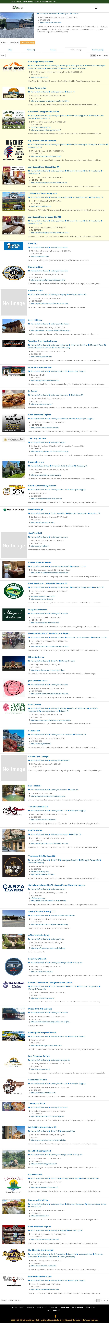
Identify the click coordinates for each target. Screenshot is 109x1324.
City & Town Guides (92, 171)
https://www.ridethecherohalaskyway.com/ (46, 499)
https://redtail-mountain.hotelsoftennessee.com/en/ (49, 573)
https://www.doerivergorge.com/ (42, 522)
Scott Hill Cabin (35, 320)
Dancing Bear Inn (36, 462)
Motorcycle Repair (76, 65)
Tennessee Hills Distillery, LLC (41, 856)
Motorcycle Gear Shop (78, 345)
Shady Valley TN (96, 197)
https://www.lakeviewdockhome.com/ (44, 1187)
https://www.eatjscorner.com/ (41, 404)
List (93, 55)
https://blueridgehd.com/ (40, 77)
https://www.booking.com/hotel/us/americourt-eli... (49, 183)
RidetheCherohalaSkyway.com (42, 486)
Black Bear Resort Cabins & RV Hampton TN (47, 583)
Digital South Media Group (53, 1320)
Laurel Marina (34, 704)
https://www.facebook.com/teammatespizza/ (47, 1116)
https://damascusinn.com (40, 1216)
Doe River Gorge (35, 509)
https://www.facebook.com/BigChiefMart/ (46, 156)
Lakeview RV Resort (37, 959)
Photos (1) (31, 50)
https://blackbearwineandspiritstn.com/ (45, 428)
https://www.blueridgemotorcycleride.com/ (46, 1045)
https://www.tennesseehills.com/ (42, 874)
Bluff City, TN (75, 834)
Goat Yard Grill (35, 533)
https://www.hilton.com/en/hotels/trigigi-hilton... (48, 670)
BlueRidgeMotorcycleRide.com (42, 1032)
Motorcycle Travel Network (87, 1320)
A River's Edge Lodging (38, 935)
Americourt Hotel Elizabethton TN (43, 167)
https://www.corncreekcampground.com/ (46, 130)
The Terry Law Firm (37, 438)
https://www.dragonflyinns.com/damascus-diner (48, 280)
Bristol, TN (70, 92)
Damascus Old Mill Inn (38, 1200)
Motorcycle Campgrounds (77, 115)
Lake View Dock (35, 1174)
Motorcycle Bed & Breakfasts (62, 466)
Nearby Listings (98, 50)
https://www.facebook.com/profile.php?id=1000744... (50, 694)
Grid (99, 55)
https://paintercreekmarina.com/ (42, 998)
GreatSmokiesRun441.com (40, 367)
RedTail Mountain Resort (39, 562)
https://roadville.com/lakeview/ (42, 972)
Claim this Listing (28, 43)
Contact (56, 1310)
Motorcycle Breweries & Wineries (62, 418)
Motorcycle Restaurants (58, 247)
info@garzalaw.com (38, 898)
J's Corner (32, 391)
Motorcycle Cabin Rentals (68, 14)
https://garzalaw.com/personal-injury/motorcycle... (49, 901)
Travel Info (53, 1307)
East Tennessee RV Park (39, 1056)
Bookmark (15, 43)
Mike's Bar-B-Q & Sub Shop (40, 1009)
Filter (2, 55)
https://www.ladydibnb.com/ (41, 744)
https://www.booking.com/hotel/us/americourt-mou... (50, 233)
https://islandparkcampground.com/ (44, 1164)
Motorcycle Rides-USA (58, 371)
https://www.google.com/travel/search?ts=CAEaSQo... (50, 101)
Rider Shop (65, 1307)
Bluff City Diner (35, 830)
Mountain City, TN (52, 68)
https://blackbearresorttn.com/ (42, 599)
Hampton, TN (94, 513)
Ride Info (30, 1307)
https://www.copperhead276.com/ (43, 1093)
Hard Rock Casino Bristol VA (40, 1250)
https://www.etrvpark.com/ (40, 1069)
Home (14, 1307)
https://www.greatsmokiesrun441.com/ (45, 380)
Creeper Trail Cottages (38, 756)
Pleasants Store (35, 290)
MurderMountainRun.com (40, 1276)
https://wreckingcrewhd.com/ (41, 357)
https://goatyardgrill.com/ (40, 546)
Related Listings (75, 50)
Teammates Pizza (36, 1103)
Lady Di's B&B (34, 731)
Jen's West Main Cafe (37, 681)
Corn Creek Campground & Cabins (43, 111)
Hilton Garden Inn (36, 657)
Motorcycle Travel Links (47, 14)
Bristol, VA (53, 661)
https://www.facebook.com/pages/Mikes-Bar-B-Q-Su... (50, 1022)
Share (4, 43)
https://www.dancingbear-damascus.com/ (46, 475)
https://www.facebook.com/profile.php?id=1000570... (50, 843)
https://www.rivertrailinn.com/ (50, 23)
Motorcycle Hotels (56, 92)
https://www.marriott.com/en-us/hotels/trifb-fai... (48, 1140)
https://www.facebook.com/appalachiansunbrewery (49, 924)
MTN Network (77, 1307)
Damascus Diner (35, 267)
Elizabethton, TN (76, 395)
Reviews (53, 50)
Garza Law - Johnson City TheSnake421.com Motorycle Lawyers (56, 885)
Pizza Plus (32, 243)
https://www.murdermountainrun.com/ (45, 1289)
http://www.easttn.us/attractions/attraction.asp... (48, 796)
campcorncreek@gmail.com (41, 127)
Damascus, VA (80, 466)
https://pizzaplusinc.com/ (40, 256)
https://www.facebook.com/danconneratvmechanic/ (50, 646)
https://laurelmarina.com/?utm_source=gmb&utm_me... (51, 720)
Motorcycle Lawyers (57, 442)
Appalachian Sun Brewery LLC (41, 911)
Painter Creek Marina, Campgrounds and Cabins (50, 982)
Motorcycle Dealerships (58, 65)
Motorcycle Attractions (48, 711)
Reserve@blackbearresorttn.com (42, 596)
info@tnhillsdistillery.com (40, 872)
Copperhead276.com (37, 1080)
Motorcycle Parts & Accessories (73, 68)
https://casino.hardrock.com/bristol (43, 1266)
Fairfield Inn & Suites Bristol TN (42, 1127)
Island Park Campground (39, 1151)
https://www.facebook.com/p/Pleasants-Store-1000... (50, 304)
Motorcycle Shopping (94, 65)
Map (10, 50)
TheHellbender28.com (38, 807)
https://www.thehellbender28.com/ (43, 820)
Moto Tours (41, 1307)
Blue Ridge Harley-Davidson (40, 61)
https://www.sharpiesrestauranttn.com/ (45, 623)
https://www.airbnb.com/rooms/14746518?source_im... (50, 330)
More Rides (90, 1307)
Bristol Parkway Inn (37, 88)
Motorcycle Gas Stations (96, 144)
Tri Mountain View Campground (42, 193)
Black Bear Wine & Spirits (39, 414)
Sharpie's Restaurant (37, 609)
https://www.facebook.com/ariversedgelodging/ (48, 948)
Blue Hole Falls (34, 786)
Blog (48, 1310)
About (21, 1307)
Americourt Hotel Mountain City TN (44, 217)
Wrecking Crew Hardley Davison (42, 341)
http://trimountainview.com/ (41, 206)
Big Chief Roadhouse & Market (42, 140)
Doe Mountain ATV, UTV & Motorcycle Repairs (49, 633)
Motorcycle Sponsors (57, 115)
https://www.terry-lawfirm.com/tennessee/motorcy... (50, 451)
